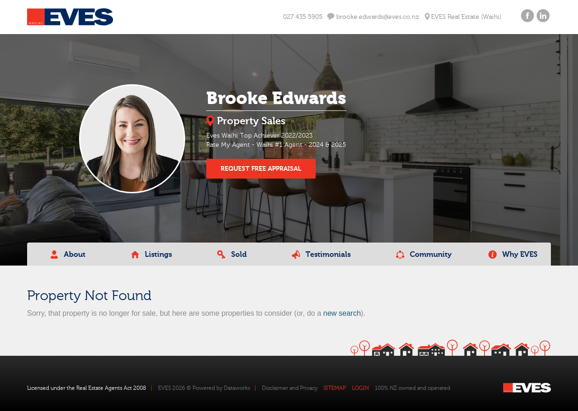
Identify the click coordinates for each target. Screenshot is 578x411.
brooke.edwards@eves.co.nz (373, 17)
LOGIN (360, 388)
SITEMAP (334, 388)
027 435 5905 (303, 17)
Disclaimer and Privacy (289, 388)
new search (342, 313)
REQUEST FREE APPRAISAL (261, 169)
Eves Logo (70, 17)
